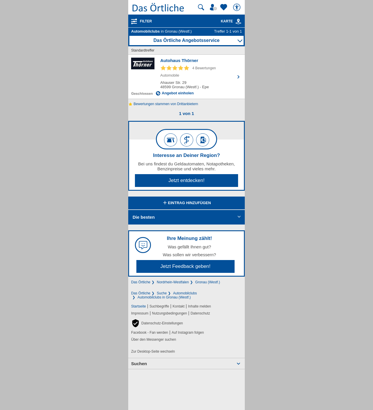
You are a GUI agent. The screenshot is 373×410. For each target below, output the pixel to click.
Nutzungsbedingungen (169, 313)
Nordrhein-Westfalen (173, 282)
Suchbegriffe (159, 306)
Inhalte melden (199, 306)
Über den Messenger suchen (153, 339)
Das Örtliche (140, 282)
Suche (162, 293)
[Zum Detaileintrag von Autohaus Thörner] (186, 77)
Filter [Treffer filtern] (146, 21)
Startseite (138, 306)
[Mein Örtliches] (214, 7)
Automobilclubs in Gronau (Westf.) (164, 297)
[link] (238, 21)
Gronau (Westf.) (207, 282)
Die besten (144, 217)
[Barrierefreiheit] (237, 7)
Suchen (139, 363)
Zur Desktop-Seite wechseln (153, 351)
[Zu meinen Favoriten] (224, 7)
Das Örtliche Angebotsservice (186, 40)
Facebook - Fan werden (149, 333)
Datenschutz (200, 313)
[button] (157, 323)
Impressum (139, 313)
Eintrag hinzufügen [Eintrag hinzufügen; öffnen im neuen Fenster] (186, 203)
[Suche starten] (201, 7)
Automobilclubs (185, 293)
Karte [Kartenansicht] (231, 21)
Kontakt (178, 306)
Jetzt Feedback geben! (185, 266)
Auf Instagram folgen (188, 333)
